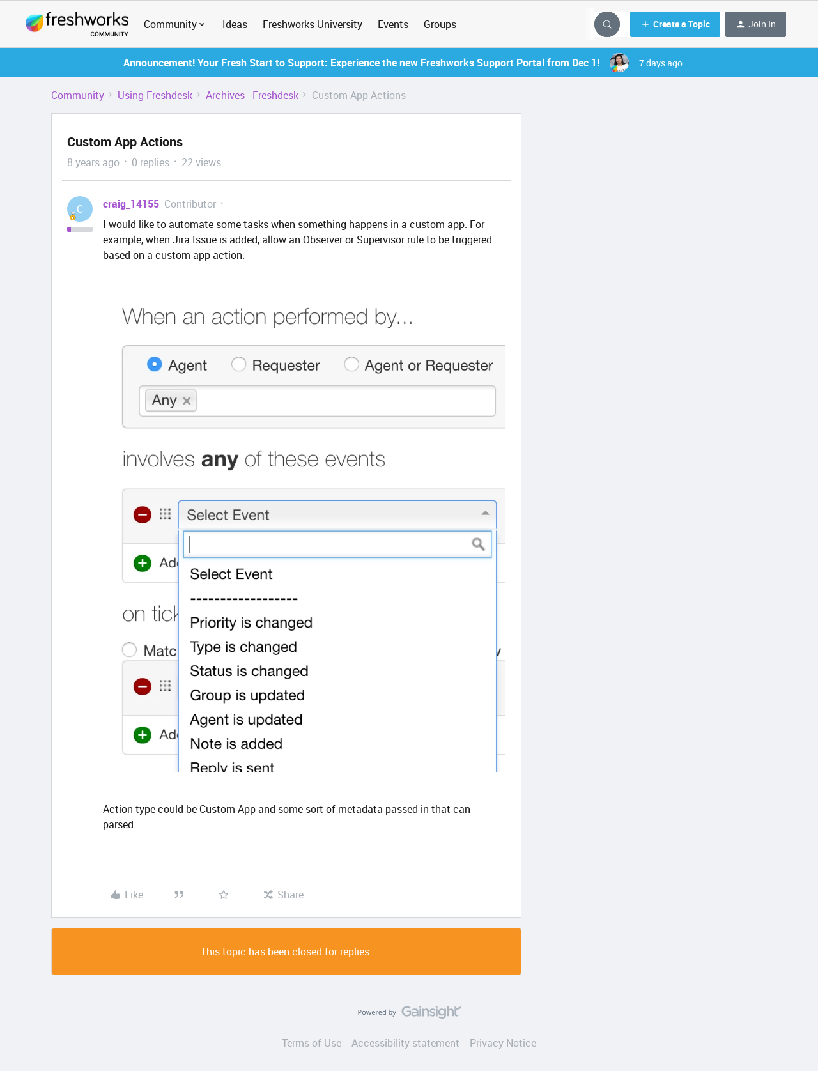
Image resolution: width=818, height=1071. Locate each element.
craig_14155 (131, 204)
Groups (440, 24)
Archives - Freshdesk (252, 95)
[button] (675, 24)
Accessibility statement (405, 1043)
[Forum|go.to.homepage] (77, 24)
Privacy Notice (503, 1043)
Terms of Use (311, 1043)
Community (77, 95)
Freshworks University (312, 24)
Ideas (234, 24)
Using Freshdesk (155, 95)
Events (393, 24)
